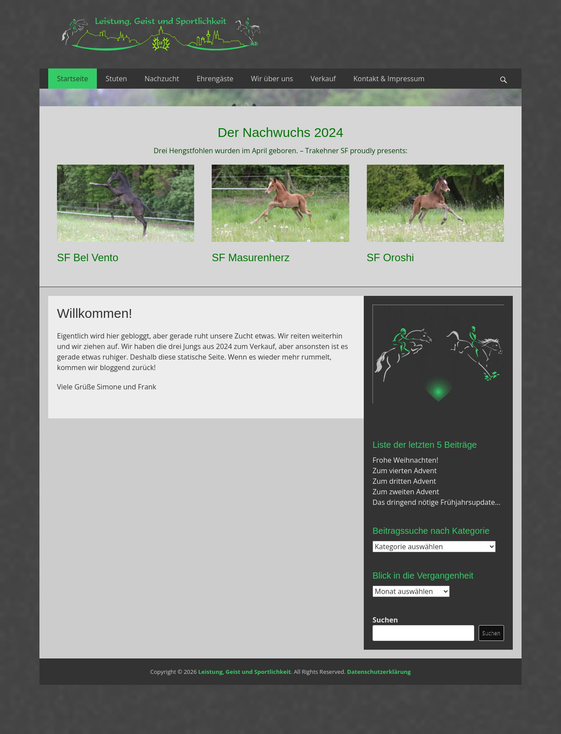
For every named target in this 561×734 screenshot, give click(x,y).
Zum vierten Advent (405, 470)
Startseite (72, 78)
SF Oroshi (390, 257)
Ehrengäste (215, 78)
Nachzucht (162, 78)
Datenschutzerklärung (379, 672)
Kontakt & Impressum (388, 78)
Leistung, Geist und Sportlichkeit (244, 672)
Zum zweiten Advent (406, 492)
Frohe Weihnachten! (405, 460)
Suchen (385, 620)
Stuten (116, 78)
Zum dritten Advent (404, 481)
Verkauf (323, 78)
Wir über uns (272, 78)
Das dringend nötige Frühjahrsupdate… (437, 502)
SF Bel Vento (87, 257)
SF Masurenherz (250, 257)
